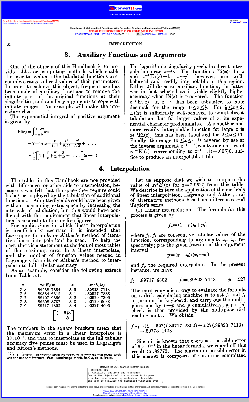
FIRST (78, 34)
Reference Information (43, 23)
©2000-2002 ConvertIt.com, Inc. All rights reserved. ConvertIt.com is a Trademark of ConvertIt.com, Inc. (125, 394)
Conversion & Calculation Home (16, 23)
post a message (150, 398)
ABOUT (146, 34)
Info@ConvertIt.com (131, 398)
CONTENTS (112, 34)
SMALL (154, 34)
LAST (103, 34)
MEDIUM (163, 34)
